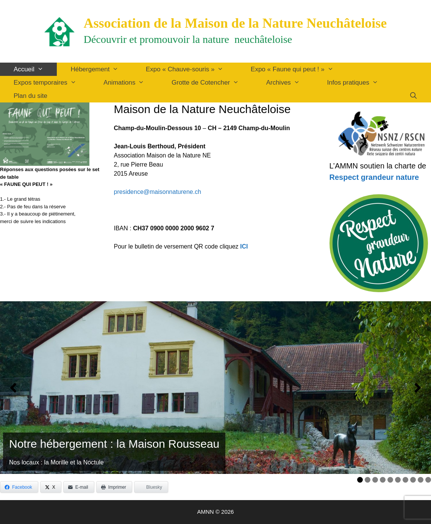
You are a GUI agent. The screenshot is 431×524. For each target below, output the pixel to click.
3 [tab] (375, 480)
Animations (130, 82)
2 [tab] (367, 480)
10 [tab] (429, 480)
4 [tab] (383, 480)
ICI (244, 246)
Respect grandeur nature (374, 177)
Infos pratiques (359, 82)
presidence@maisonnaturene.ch (157, 192)
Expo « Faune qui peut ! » (299, 69)
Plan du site (30, 95)
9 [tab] (420, 480)
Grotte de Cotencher (212, 82)
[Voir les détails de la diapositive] (215, 387)
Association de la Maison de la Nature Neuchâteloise (235, 23)
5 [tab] (390, 480)
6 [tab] (398, 480)
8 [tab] (413, 480)
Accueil (35, 69)
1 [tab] (360, 480)
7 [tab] (405, 480)
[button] (13, 387)
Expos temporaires (52, 82)
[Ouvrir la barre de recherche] (413, 95)
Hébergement (101, 69)
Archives (290, 82)
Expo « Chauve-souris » (191, 69)
